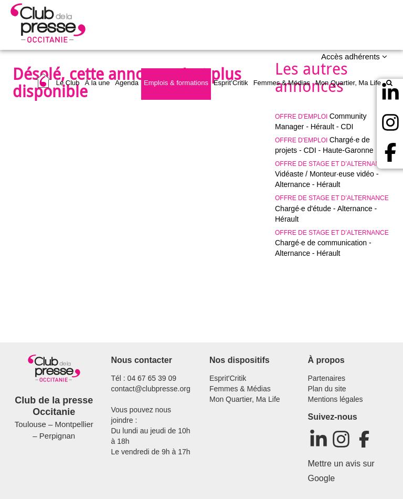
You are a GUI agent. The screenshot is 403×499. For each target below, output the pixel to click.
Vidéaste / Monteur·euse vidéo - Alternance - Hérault (332, 174)
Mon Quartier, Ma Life (348, 83)
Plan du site (327, 388)
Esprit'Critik (227, 378)
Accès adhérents (354, 56)
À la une (97, 83)
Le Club (68, 83)
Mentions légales (335, 399)
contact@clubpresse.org (150, 388)
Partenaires (327, 378)
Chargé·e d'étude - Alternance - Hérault (332, 208)
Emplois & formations (176, 83)
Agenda (127, 83)
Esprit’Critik (231, 83)
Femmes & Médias (281, 83)
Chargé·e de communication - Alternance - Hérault (332, 243)
